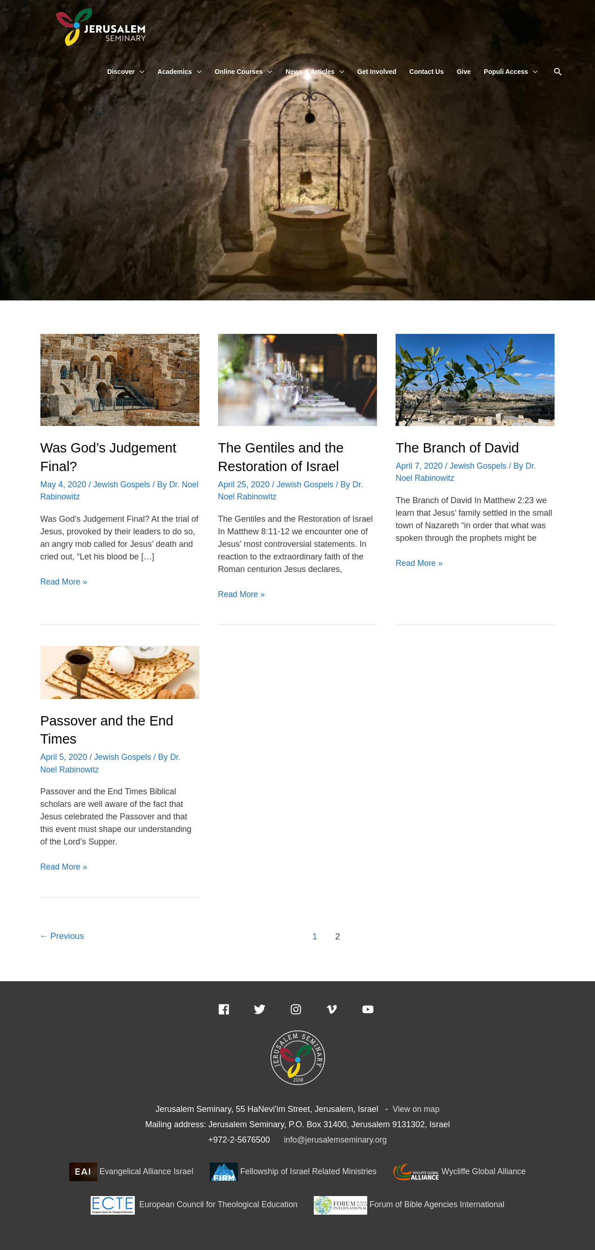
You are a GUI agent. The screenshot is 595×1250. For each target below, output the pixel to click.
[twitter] (271, 1007)
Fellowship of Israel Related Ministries (293, 1170)
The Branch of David (459, 448)
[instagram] (307, 1007)
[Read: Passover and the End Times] (119, 671)
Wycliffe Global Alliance (463, 1170)
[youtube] (369, 1007)
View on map (416, 1107)
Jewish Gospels (122, 484)
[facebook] (235, 1007)
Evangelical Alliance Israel (128, 1170)
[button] (558, 72)
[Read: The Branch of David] (475, 380)
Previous (63, 935)
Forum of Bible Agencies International (411, 1203)
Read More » (64, 580)
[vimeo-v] (343, 1007)
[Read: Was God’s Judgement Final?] (119, 380)
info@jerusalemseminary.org (335, 1138)
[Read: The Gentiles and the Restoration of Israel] (297, 380)
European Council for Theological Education (193, 1203)
